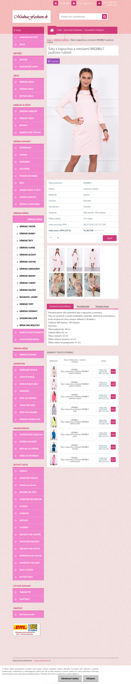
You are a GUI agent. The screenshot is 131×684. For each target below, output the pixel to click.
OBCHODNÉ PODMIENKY (72, 30)
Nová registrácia (84, 3)
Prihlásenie (64, 3)
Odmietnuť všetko (69, 678)
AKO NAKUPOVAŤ (58, 37)
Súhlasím (90, 678)
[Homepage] (52, 30)
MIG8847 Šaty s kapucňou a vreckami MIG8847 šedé (75, 409)
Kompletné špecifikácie (60, 306)
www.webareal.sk (42, 660)
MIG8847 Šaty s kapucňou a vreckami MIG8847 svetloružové (75, 459)
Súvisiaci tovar (102, 306)
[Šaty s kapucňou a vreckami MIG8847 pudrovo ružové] (57, 248)
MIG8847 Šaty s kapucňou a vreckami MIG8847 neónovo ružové (75, 396)
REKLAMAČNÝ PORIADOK (94, 30)
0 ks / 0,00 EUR (109, 2)
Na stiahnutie (83, 306)
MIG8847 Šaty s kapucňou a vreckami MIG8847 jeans (75, 434)
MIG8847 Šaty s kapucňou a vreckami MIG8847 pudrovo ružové (75, 384)
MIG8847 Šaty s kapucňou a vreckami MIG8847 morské (75, 447)
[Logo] (32, 16)
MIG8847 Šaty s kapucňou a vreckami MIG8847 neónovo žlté (75, 422)
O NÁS (59, 30)
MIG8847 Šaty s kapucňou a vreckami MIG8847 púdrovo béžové (75, 371)
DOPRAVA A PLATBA (74, 37)
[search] (104, 16)
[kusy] (52, 237)
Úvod (49, 40)
